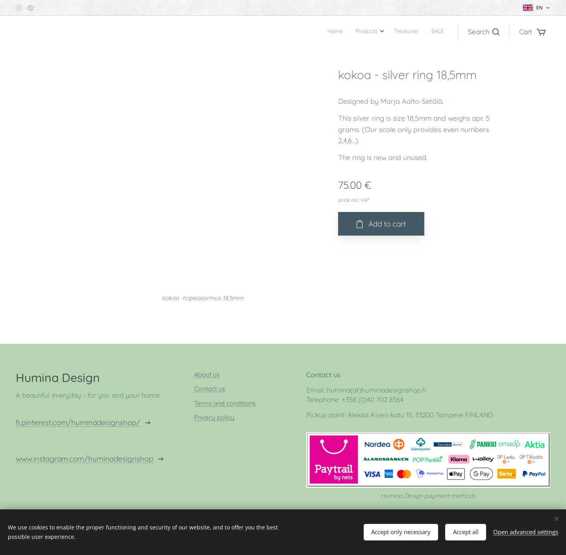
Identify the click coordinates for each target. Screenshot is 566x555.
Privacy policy (214, 417)
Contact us (209, 389)
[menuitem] (404, 32)
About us (206, 374)
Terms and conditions (224, 403)
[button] (483, 32)
